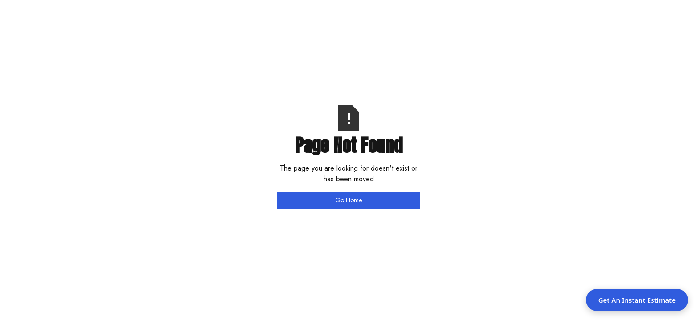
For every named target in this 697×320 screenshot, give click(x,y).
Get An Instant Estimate (637, 300)
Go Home (348, 200)
